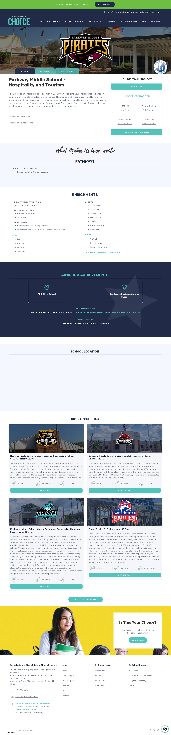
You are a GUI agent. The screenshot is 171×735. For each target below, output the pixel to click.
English (11, 732)
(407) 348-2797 (149, 124)
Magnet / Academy (137, 681)
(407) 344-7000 (124, 124)
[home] (19, 21)
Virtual (131, 686)
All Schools (133, 671)
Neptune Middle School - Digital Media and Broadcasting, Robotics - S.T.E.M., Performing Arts (43, 457)
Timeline (111, 21)
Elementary (100, 671)
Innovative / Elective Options (141, 676)
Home (64, 671)
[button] (49, 21)
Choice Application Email (26, 697)
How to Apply (94, 21)
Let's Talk (156, 12)
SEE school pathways (20, 117)
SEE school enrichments (21, 123)
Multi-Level (100, 681)
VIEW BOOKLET (105, 4)
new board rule (128, 21)
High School (100, 686)
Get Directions (149, 110)
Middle (98, 676)
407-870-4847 (21, 690)
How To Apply (68, 681)
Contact (155, 21)
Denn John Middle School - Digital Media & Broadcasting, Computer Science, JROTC (121, 457)
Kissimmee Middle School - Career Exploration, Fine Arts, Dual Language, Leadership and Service (45, 530)
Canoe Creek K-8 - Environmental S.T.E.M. (109, 529)
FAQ (144, 21)
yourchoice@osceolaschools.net (131, 12)
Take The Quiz (68, 676)
